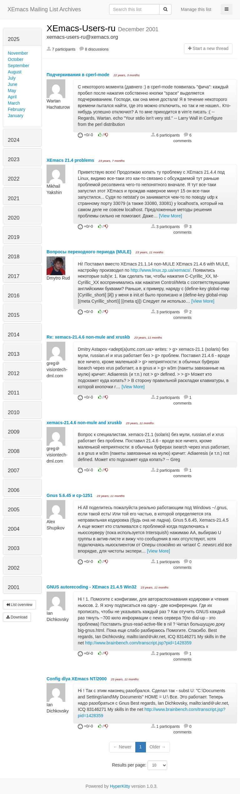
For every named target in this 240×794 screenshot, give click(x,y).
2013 (13, 354)
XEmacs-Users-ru (82, 28)
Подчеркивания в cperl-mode (79, 74)
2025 (13, 39)
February (16, 109)
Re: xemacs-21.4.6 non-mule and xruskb (89, 337)
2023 (13, 159)
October (15, 59)
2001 (13, 587)
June (12, 84)
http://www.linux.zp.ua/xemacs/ (160, 270)
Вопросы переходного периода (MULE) (89, 251)
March (14, 103)
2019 (13, 237)
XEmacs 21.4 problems (71, 160)
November (18, 53)
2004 (13, 529)
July (12, 78)
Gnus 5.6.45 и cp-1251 (70, 495)
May (12, 90)
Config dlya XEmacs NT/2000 (77, 678)
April (12, 96)
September (18, 65)
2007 (13, 471)
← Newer (122, 746)
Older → (158, 746)
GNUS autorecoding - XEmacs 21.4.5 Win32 (92, 586)
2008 (13, 451)
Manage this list (196, 9)
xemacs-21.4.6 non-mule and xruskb (85, 422)
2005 (13, 510)
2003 (13, 548)
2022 (13, 179)
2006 (13, 490)
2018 (13, 257)
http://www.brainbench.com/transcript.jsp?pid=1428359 (138, 642)
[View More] (170, 215)
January (15, 115)
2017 (13, 276)
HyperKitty (120, 786)
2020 (13, 218)
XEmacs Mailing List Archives (44, 9)
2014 (13, 335)
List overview (19, 605)
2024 (13, 140)
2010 (13, 412)
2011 (13, 393)
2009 (13, 432)
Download (17, 617)
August (15, 71)
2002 (13, 568)
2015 (13, 315)
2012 (13, 373)
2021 (13, 198)
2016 (13, 296)
